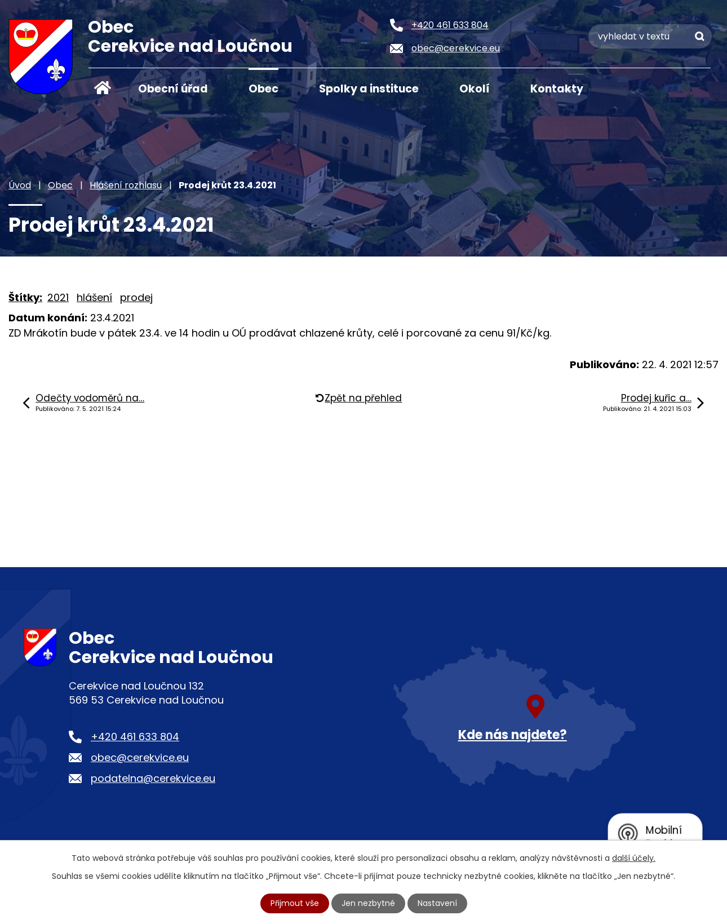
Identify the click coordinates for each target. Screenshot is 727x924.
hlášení (94, 297)
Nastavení (437, 903)
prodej (136, 297)
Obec (263, 88)
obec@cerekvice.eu (140, 757)
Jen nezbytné (368, 903)
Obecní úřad (173, 88)
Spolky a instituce (369, 88)
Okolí (474, 88)
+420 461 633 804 (135, 737)
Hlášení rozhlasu (126, 185)
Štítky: (25, 297)
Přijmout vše (295, 903)
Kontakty (556, 88)
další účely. (633, 858)
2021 (58, 297)
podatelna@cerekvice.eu (153, 778)
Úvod (102, 88)
